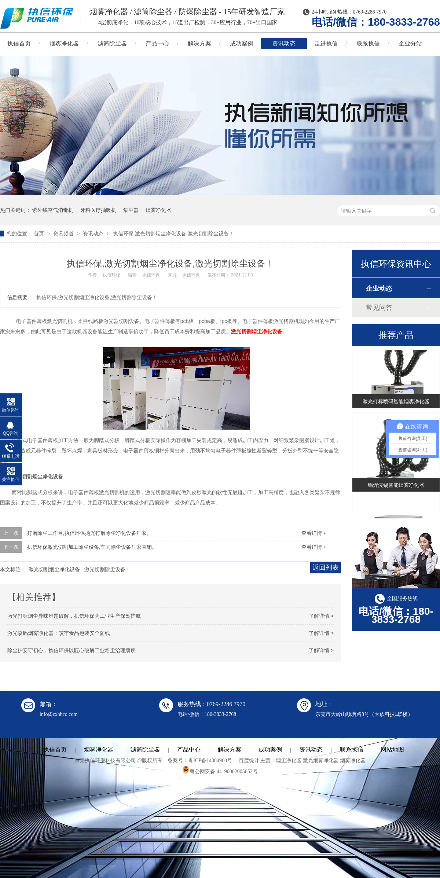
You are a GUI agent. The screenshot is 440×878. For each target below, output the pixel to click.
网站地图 (392, 749)
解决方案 (199, 43)
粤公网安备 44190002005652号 (220, 771)
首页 (39, 233)
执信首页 (55, 749)
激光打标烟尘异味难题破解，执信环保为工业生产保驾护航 (74, 616)
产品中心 (157, 43)
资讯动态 (284, 43)
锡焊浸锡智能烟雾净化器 (396, 486)
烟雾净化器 (64, 43)
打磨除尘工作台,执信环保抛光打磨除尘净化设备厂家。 (89, 533)
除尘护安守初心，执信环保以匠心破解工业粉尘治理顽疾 (71, 650)
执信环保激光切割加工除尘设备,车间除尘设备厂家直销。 (92, 547)
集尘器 (131, 210)
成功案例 (241, 43)
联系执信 (368, 43)
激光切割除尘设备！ (107, 569)
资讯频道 (64, 233)
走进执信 (326, 43)
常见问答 (379, 307)
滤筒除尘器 (112, 43)
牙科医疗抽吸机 (98, 210)
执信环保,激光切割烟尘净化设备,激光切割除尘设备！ (173, 233)
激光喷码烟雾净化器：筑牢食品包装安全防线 (58, 633)
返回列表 (325, 567)
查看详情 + (313, 533)
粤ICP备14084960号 (210, 760)
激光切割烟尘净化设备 (256, 331)
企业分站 (410, 43)
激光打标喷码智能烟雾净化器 (396, 402)
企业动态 (379, 288)
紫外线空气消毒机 (52, 210)
